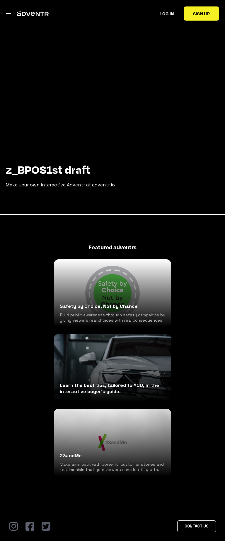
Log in (167, 13)
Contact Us (197, 526)
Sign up (201, 13)
